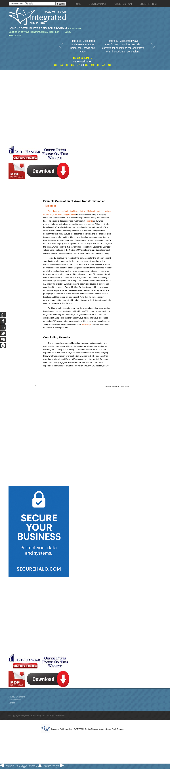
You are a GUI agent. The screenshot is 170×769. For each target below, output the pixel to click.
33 (55, 65)
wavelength (87, 324)
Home (12, 28)
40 (92, 65)
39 (86, 65)
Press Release (15, 700)
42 (103, 65)
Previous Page (13, 766)
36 (72, 65)
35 (67, 65)
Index (35, 766)
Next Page (54, 766)
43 (109, 65)
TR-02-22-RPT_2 (82, 57)
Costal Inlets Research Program (43, 28)
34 (61, 65)
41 (97, 65)
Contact (12, 703)
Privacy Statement (17, 697)
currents (89, 221)
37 (78, 65)
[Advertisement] (42, 107)
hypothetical (70, 214)
